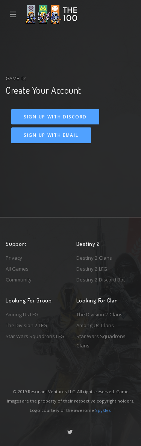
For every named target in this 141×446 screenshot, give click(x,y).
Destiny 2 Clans (94, 257)
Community (19, 279)
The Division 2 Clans (99, 314)
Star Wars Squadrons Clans (101, 341)
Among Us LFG (22, 314)
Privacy (14, 257)
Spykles (103, 410)
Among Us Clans (95, 325)
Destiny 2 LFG (91, 268)
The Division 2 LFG (26, 325)
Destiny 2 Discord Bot (100, 279)
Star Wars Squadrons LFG (35, 336)
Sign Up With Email (51, 135)
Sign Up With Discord (55, 117)
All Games (17, 268)
